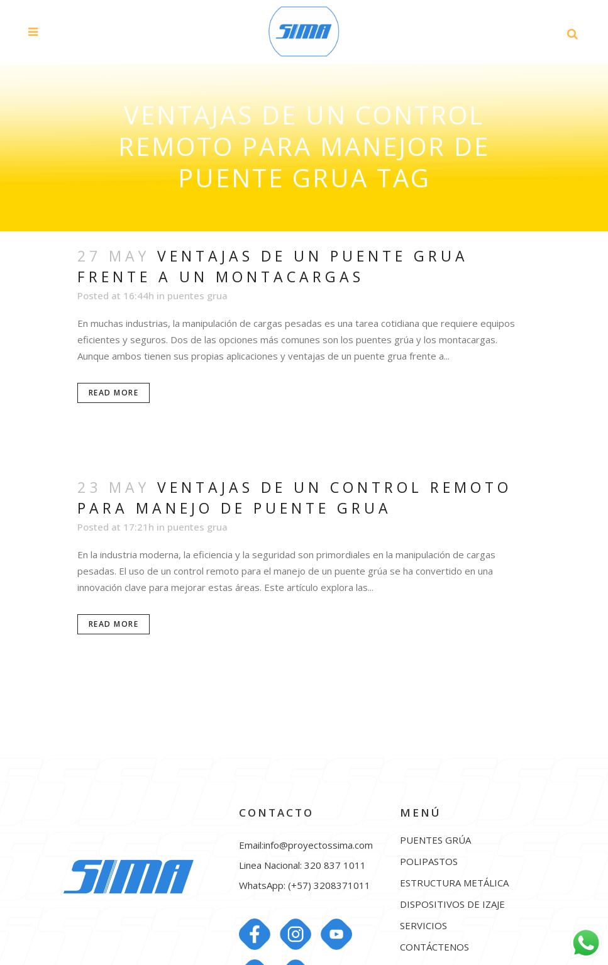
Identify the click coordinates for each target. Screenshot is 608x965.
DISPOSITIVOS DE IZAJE (452, 904)
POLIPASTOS (429, 861)
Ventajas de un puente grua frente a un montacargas (272, 266)
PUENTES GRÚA (435, 840)
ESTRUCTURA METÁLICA (454, 883)
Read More (114, 392)
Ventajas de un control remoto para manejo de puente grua (294, 497)
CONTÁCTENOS (434, 947)
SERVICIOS (423, 925)
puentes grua (197, 295)
